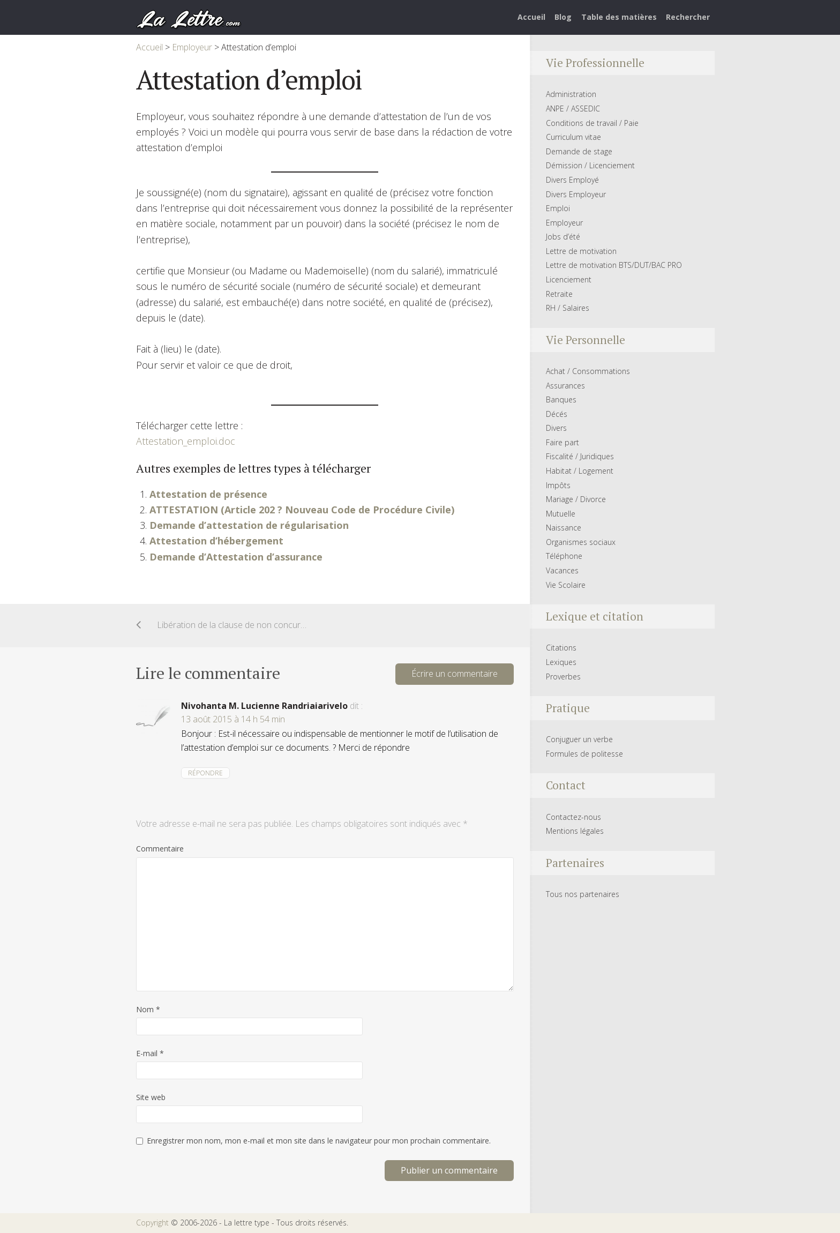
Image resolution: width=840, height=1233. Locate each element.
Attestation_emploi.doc (185, 441)
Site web (151, 1097)
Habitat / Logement (579, 471)
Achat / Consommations (588, 371)
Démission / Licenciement (590, 165)
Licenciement (568, 279)
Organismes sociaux (581, 542)
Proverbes (563, 676)
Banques (561, 399)
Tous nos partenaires (582, 894)
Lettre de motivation (581, 251)
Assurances (565, 385)
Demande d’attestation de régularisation (249, 525)
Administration (571, 94)
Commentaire (160, 848)
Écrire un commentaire (454, 673)
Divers (556, 428)
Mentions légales (575, 831)
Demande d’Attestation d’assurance (235, 556)
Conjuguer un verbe (579, 739)
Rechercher (688, 17)
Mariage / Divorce (576, 499)
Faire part (562, 442)
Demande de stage (579, 151)
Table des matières (619, 17)
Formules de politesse (584, 754)
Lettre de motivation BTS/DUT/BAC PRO (614, 265)
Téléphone (564, 556)
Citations (561, 647)
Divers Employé (572, 180)
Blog (563, 17)
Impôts (558, 485)
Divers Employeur (576, 194)
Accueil (531, 17)
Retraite (559, 294)
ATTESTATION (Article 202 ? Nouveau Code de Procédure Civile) (301, 509)
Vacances (562, 570)
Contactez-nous (573, 817)
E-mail (150, 1053)
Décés (556, 414)
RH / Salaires (567, 308)
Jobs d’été (563, 236)
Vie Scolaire (566, 585)
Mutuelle (560, 514)
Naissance (563, 527)
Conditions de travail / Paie (592, 123)
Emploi (558, 208)
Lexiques (561, 662)
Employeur (564, 223)
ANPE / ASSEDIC (573, 108)
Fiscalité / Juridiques (580, 456)
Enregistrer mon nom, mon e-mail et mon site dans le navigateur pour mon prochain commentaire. (319, 1140)
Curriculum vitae (573, 137)
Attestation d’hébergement (216, 540)
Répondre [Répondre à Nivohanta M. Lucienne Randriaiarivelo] (205, 773)
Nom (148, 1009)
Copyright (152, 1222)
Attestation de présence (208, 494)
